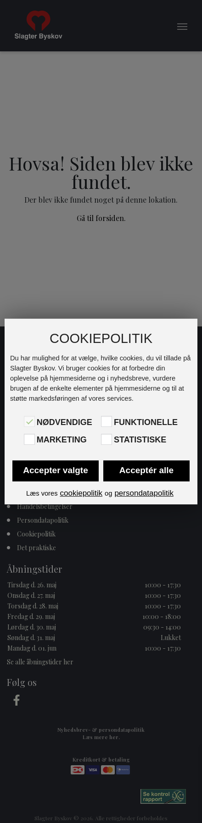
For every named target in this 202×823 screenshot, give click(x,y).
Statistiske (140, 440)
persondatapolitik (144, 493)
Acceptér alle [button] (146, 470)
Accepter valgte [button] (55, 470)
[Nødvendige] (29, 421)
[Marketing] (29, 439)
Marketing (62, 440)
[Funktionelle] (106, 421)
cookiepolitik (81, 493)
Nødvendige (64, 422)
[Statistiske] (106, 439)
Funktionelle (146, 422)
